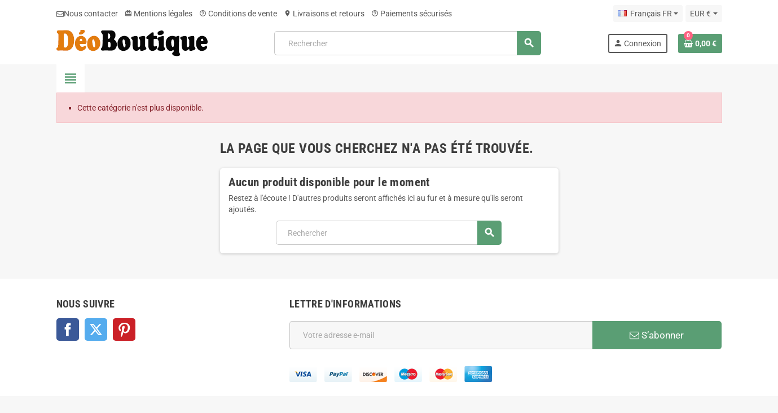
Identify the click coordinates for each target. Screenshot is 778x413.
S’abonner (657, 335)
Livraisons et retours (324, 13)
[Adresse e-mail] (440, 335)
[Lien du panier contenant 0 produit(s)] (700, 43)
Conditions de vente (238, 13)
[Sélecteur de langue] (648, 13)
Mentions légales (158, 13)
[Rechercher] (407, 43)
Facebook (67, 329)
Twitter (96, 329)
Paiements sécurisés (411, 13)
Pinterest (124, 329)
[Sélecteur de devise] (703, 13)
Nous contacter (87, 13)
